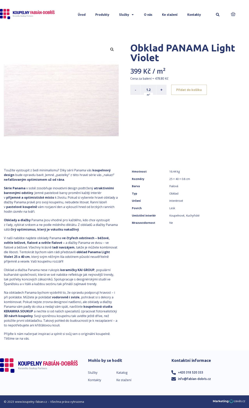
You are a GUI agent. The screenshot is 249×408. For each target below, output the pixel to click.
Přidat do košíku (189, 90)
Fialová (173, 186)
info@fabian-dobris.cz (194, 379)
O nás (148, 14)
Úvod (82, 14)
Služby (126, 14)
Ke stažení (170, 14)
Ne (171, 223)
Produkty (102, 14)
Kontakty (194, 14)
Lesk (172, 208)
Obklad (173, 193)
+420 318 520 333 (190, 372)
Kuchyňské (193, 215)
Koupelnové (176, 215)
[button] (218, 14)
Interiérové (176, 201)
